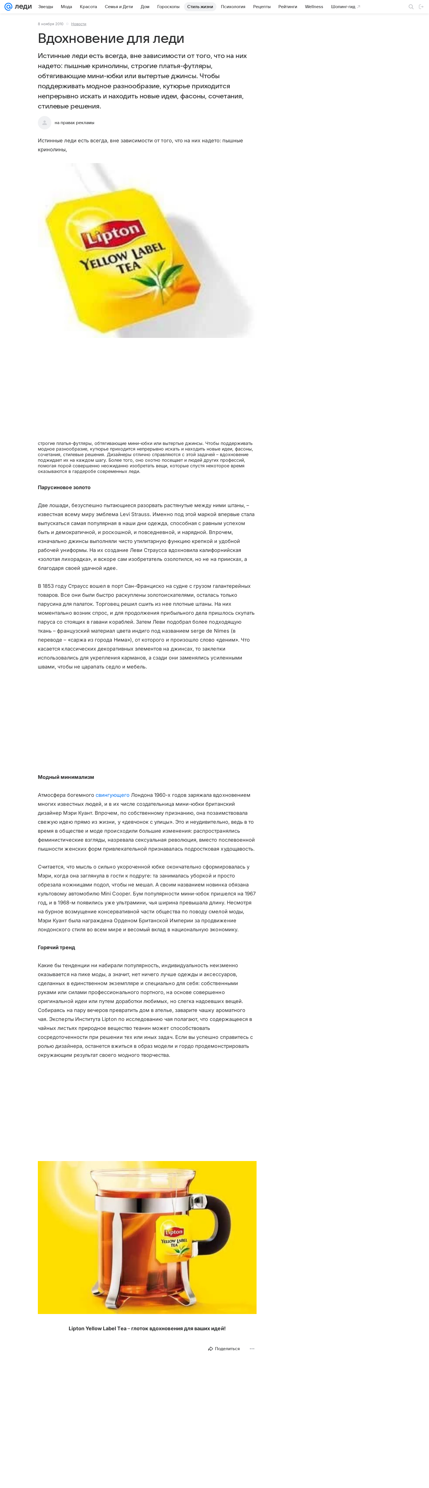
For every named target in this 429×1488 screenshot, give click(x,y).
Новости (78, 24)
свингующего (113, 795)
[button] (147, 251)
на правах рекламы (74, 122)
